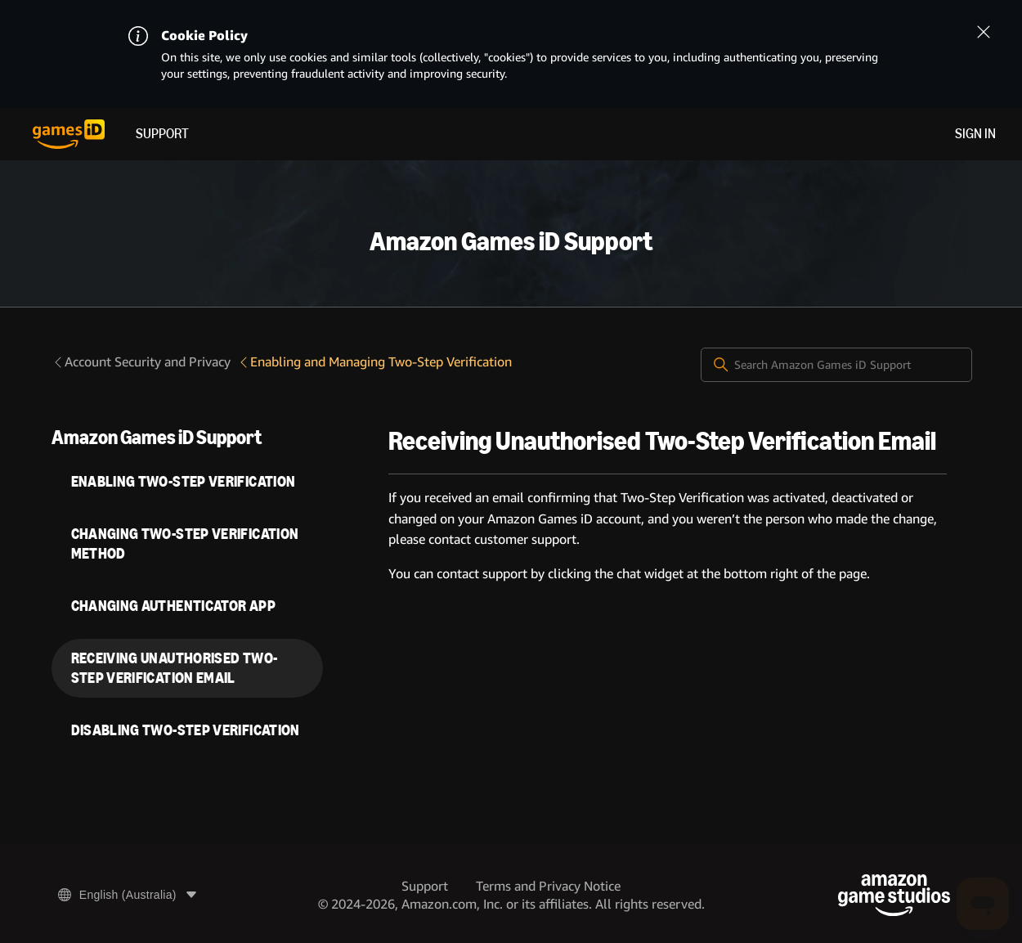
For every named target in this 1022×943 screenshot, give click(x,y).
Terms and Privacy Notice (548, 886)
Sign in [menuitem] (975, 133)
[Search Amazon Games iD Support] (836, 364)
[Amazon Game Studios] (894, 895)
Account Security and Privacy (141, 361)
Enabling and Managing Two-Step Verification (374, 361)
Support (162, 133)
